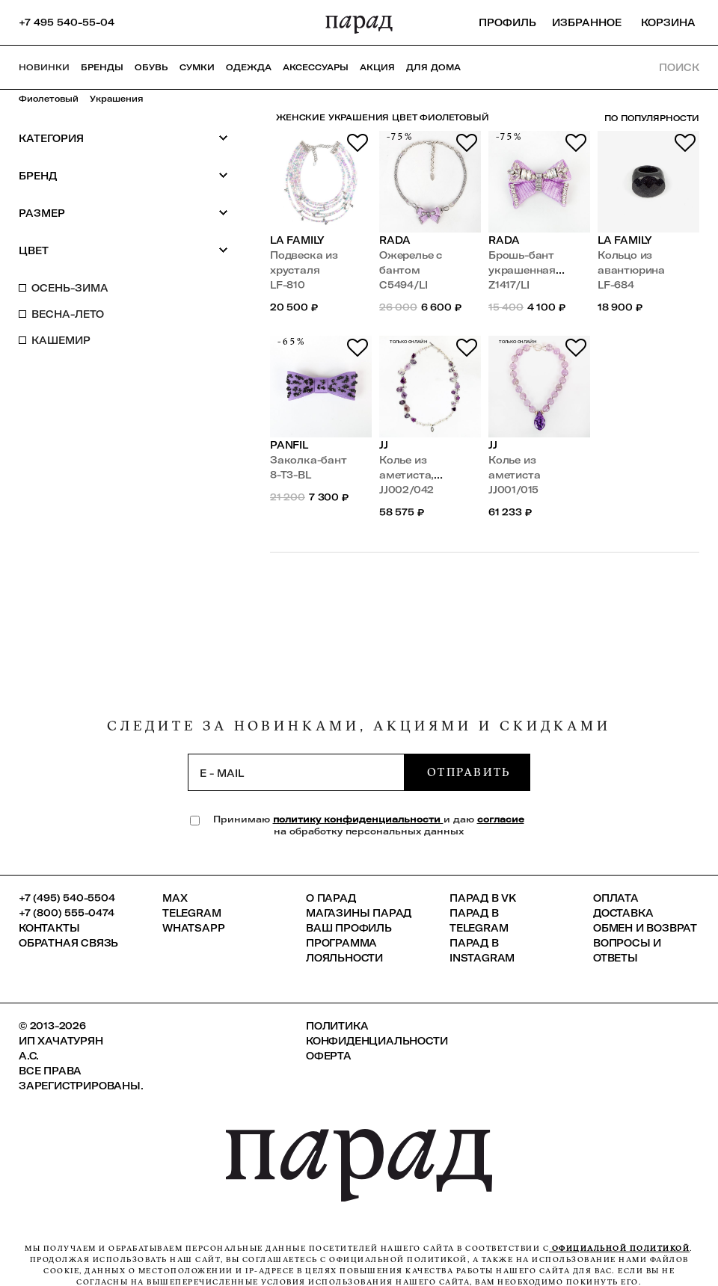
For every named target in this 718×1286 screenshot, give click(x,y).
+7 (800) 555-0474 (66, 913)
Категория (123, 138)
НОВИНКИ (44, 67)
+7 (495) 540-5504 (67, 898)
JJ (383, 445)
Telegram (191, 913)
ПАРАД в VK (482, 898)
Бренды (102, 67)
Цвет (123, 250)
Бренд (123, 175)
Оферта (329, 1056)
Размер (123, 212)
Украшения (117, 98)
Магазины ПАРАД (358, 913)
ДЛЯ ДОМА (433, 67)
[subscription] (296, 772)
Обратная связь (68, 943)
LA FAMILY (297, 240)
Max (174, 898)
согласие (500, 819)
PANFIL (289, 445)
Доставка (623, 913)
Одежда (248, 67)
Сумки (197, 67)
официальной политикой (619, 1248)
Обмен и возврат (645, 928)
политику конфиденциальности (358, 819)
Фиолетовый (49, 98)
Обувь (151, 67)
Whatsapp (193, 928)
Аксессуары (316, 67)
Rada (395, 240)
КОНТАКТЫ (49, 928)
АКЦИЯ (377, 67)
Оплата (616, 898)
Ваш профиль (349, 928)
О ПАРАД (331, 898)
